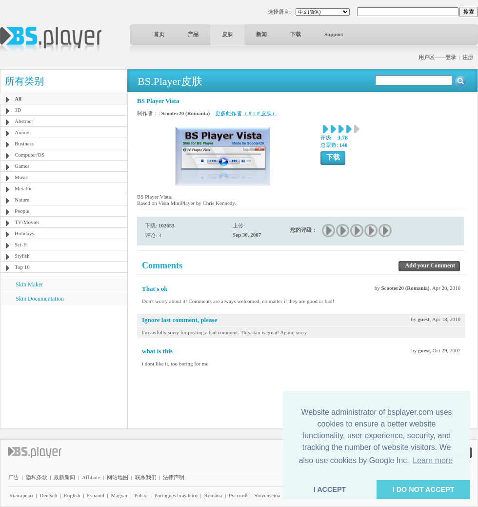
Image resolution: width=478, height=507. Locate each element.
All (18, 98)
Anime (22, 132)
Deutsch (48, 495)
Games (22, 166)
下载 (295, 34)
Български (21, 495)
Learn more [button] (433, 460)
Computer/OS (29, 155)
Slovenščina (267, 495)
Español (95, 495)
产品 (193, 34)
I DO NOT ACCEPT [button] (424, 489)
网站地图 (117, 477)
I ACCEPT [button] (330, 489)
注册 (467, 57)
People (22, 211)
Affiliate (91, 477)
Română (213, 495)
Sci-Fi (21, 244)
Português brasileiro (176, 495)
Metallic (24, 188)
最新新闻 (64, 477)
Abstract (24, 121)
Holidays (24, 233)
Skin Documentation (40, 298)
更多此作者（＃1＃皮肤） (246, 113)
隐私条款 (36, 477)
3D (18, 110)
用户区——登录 (437, 57)
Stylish (22, 256)
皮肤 (227, 34)
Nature (22, 200)
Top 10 (22, 267)
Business (24, 143)
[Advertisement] (64, 366)
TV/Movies (27, 222)
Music (21, 177)
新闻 (261, 34)
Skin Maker (29, 284)
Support (333, 34)
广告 (13, 477)
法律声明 (173, 477)
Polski (141, 495)
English (72, 495)
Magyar (119, 495)
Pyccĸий (238, 495)
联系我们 (146, 477)
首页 (159, 34)
